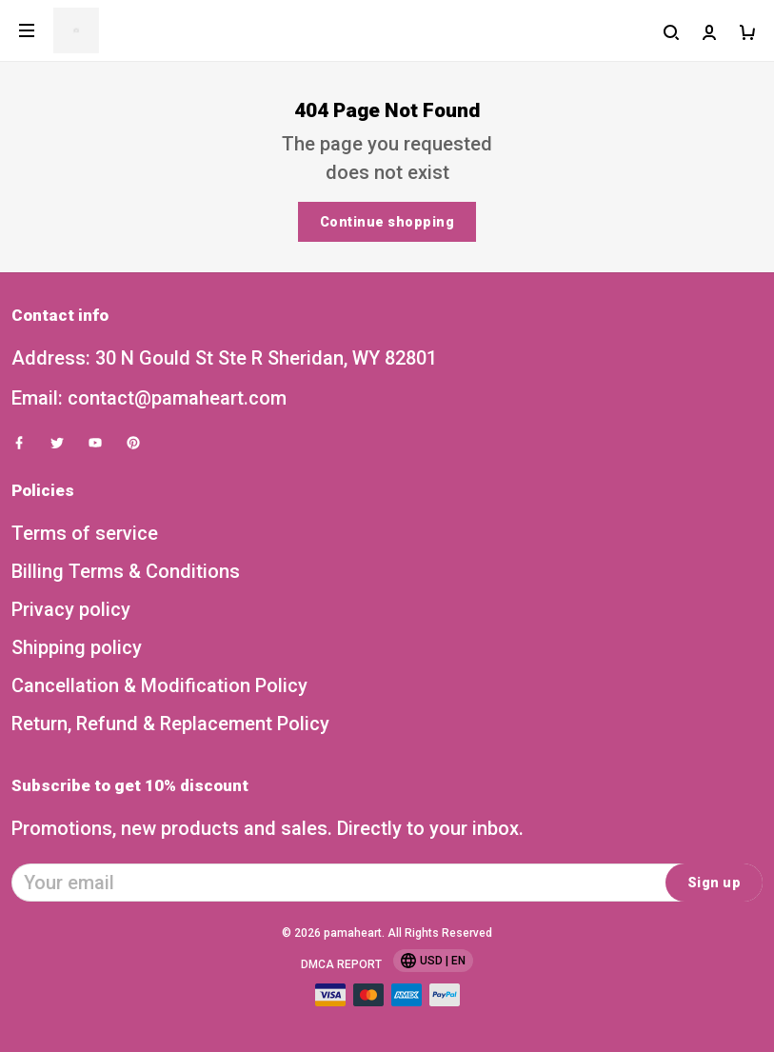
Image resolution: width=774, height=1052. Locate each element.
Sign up (714, 882)
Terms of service (84, 533)
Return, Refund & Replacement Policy (170, 723)
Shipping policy (76, 647)
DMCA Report (341, 964)
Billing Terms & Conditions (125, 571)
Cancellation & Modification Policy (159, 685)
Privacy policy (70, 609)
